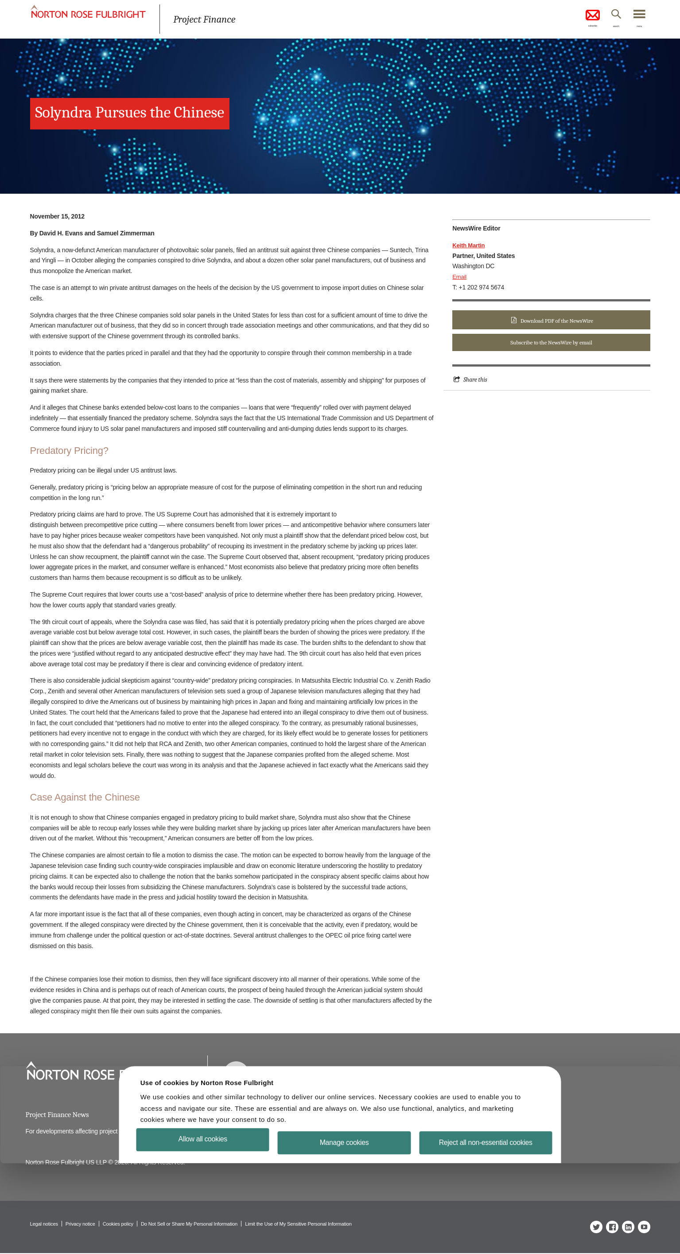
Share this (476, 381)
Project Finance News (59, 1115)
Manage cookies (344, 1233)
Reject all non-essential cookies (480, 1233)
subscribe (575, 19)
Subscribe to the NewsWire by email (551, 343)
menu (636, 28)
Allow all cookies (208, 1229)
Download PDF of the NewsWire (557, 320)
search (606, 28)
